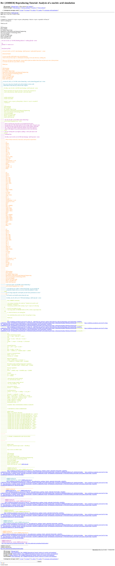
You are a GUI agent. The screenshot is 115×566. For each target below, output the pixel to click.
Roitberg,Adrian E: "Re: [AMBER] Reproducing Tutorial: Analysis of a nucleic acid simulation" (35, 553)
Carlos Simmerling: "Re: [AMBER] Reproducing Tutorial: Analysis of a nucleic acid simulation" (33, 552)
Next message (16, 7)
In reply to (34, 7)
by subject (33, 10)
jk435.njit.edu (15, 12)
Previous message (26, 7)
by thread (27, 10)
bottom (30, 6)
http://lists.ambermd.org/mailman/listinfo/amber (13, 543)
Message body (14, 6)
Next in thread (41, 7)
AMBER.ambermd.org (26, 480)
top (27, 6)
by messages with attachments (51, 10)
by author (39, 10)
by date (21, 10)
